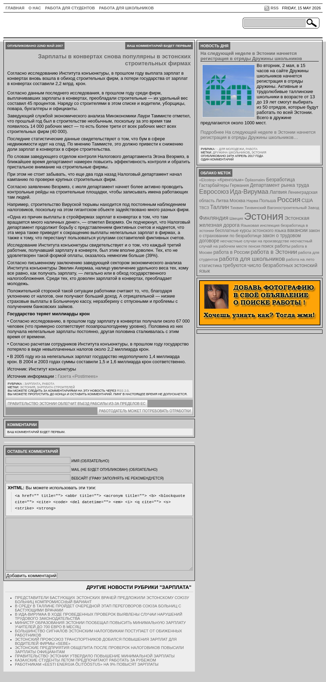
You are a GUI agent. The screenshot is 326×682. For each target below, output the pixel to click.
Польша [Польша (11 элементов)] (267, 200)
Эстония (27, 387)
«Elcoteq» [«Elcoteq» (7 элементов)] (207, 180)
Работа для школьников (126, 8)
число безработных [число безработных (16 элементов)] (270, 265)
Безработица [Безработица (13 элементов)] (280, 179)
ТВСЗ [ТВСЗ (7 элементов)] (204, 208)
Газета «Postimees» (78, 376)
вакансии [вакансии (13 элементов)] (297, 230)
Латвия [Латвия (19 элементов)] (278, 192)
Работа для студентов (70, 8)
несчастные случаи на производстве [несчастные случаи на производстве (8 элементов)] (254, 241)
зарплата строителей (56, 387)
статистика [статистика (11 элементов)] (210, 265)
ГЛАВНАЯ (15, 8)
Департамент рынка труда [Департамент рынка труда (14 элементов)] (279, 185)
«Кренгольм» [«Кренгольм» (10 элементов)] (230, 179)
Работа (48, 383)
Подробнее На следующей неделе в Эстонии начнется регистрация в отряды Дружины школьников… (258, 135)
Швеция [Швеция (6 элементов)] (236, 218)
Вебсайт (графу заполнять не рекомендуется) (117, 478)
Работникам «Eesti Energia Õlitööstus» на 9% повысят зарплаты (86, 675)
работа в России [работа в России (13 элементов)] (231, 252)
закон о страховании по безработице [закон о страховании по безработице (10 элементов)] (259, 233)
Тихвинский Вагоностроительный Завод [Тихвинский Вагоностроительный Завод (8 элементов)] (281, 207)
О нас (34, 8)
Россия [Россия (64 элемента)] (288, 199)
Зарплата (32, 383)
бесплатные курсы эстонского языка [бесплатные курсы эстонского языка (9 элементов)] (250, 230)
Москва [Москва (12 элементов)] (238, 200)
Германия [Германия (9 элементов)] (239, 185)
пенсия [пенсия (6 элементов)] (254, 246)
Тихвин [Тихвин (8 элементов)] (236, 207)
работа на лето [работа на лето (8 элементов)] (300, 259)
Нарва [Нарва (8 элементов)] (252, 200)
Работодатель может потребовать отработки (145, 411)
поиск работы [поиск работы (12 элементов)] (276, 246)
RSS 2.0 (122, 390)
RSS (274, 8)
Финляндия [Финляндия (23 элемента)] (213, 218)
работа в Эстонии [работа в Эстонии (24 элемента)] (274, 252)
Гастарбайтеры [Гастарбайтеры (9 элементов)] (214, 185)
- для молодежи (230, 149)
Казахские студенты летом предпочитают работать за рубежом (85, 670)
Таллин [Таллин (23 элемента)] (219, 207)
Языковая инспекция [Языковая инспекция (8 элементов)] (260, 225)
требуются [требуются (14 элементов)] (235, 265)
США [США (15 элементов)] (307, 200)
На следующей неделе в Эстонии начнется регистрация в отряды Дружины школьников (251, 56)
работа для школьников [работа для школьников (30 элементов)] (252, 258)
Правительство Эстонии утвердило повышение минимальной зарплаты (94, 666)
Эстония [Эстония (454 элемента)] (264, 216)
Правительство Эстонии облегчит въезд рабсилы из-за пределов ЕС (77, 404)
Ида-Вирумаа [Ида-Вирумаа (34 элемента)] (249, 191)
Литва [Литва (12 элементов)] (222, 200)
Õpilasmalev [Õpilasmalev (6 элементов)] (255, 180)
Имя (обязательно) (90, 461)
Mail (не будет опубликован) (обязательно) (114, 470)
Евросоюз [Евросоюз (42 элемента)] (214, 191)
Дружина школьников (231, 152)
